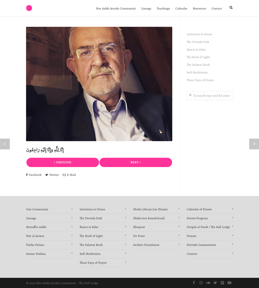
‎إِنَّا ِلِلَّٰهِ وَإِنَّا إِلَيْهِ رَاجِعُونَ (45, 150)
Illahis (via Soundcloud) (149, 218)
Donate (191, 236)
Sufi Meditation (197, 72)
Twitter (52, 175)
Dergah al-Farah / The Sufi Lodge (208, 227)
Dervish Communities (201, 245)
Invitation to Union (199, 34)
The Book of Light (198, 57)
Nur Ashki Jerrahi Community (116, 8)
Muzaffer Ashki (36, 227)
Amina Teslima (36, 254)
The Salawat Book (198, 65)
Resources (199, 8)
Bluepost (139, 227)
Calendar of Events (199, 209)
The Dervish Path (198, 42)
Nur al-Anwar (35, 236)
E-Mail (69, 175)
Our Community (37, 209)
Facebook (33, 175)
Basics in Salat (196, 49)
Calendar (181, 8)
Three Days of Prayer (200, 80)
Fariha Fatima (35, 245)
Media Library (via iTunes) (150, 209)
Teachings (163, 8)
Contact (216, 8)
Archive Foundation (146, 245)
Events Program (197, 218)
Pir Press (139, 236)
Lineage (146, 8)
